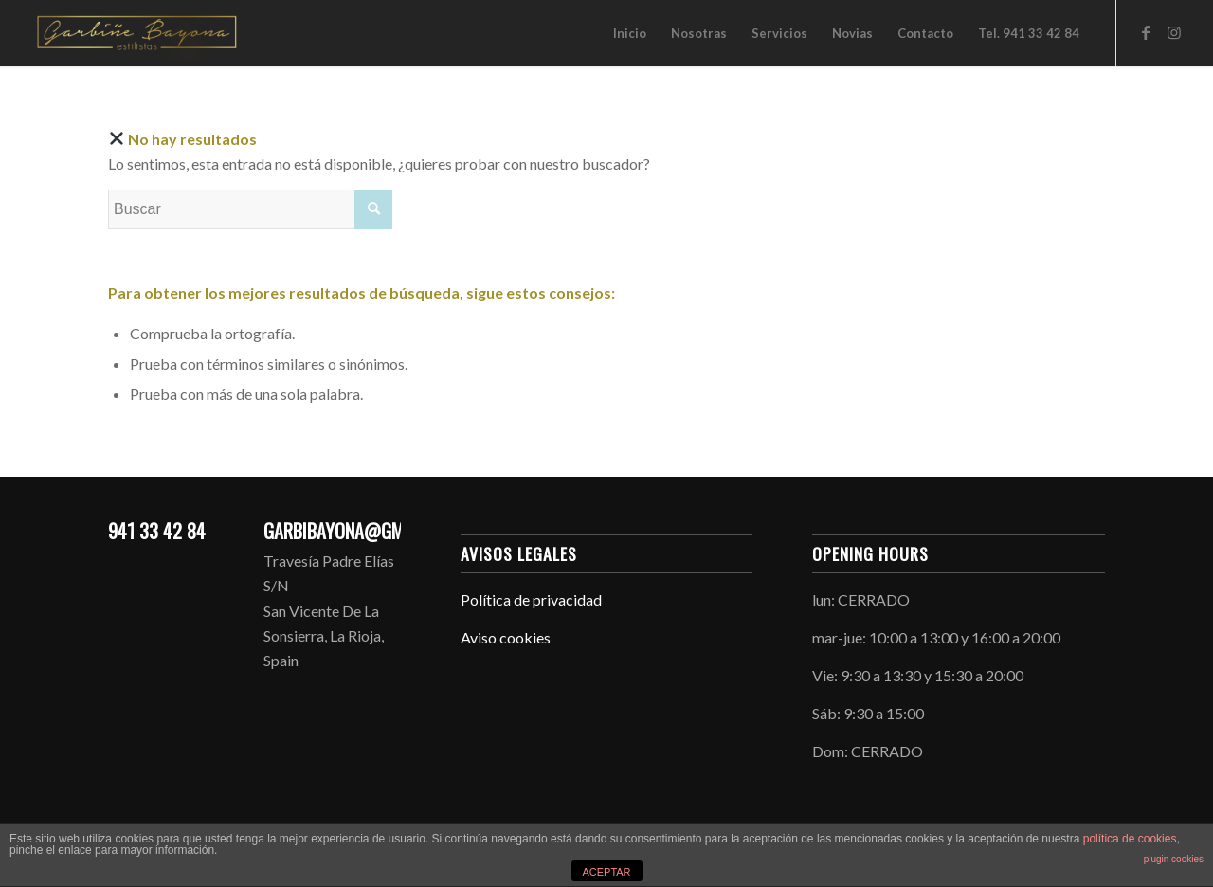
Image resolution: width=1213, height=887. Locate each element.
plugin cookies (1174, 859)
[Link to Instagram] (1174, 32)
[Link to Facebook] (1146, 32)
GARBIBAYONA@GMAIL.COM (363, 530)
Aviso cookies (506, 637)
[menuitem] (630, 33)
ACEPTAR (606, 872)
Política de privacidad (531, 599)
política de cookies (1130, 838)
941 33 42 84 (157, 530)
